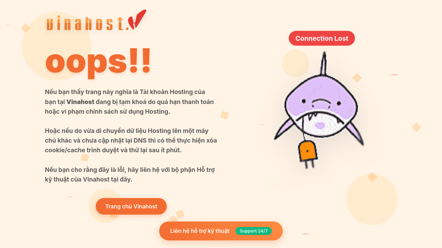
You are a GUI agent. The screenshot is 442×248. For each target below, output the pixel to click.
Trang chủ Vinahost (131, 206)
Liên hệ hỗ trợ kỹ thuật (221, 231)
